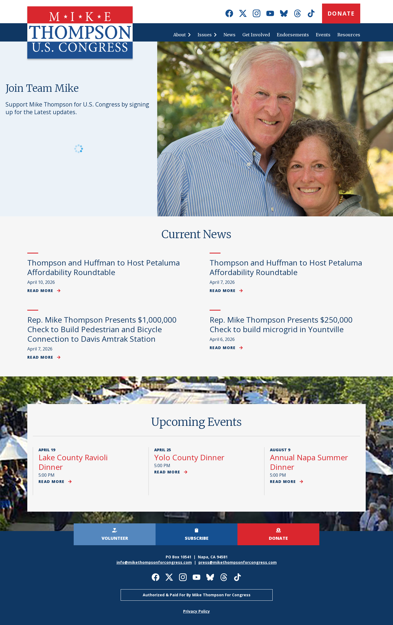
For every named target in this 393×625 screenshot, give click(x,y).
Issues (205, 34)
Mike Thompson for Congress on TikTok (311, 13)
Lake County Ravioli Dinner (73, 462)
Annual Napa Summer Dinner (309, 462)
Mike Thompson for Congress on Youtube (270, 13)
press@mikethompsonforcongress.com (237, 562)
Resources (348, 34)
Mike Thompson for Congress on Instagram (256, 13)
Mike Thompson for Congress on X (242, 13)
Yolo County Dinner (189, 457)
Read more (44, 290)
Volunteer (115, 538)
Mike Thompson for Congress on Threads (297, 13)
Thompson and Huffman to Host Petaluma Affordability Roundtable (103, 267)
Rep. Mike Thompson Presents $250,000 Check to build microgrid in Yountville (281, 324)
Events (323, 34)
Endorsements (293, 34)
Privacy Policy (196, 611)
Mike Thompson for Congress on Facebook (229, 13)
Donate (341, 13)
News (230, 34)
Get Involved (256, 34)
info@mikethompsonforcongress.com (154, 562)
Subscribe (197, 538)
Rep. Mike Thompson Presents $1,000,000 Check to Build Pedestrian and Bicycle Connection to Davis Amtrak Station (102, 329)
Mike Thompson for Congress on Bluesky (283, 13)
